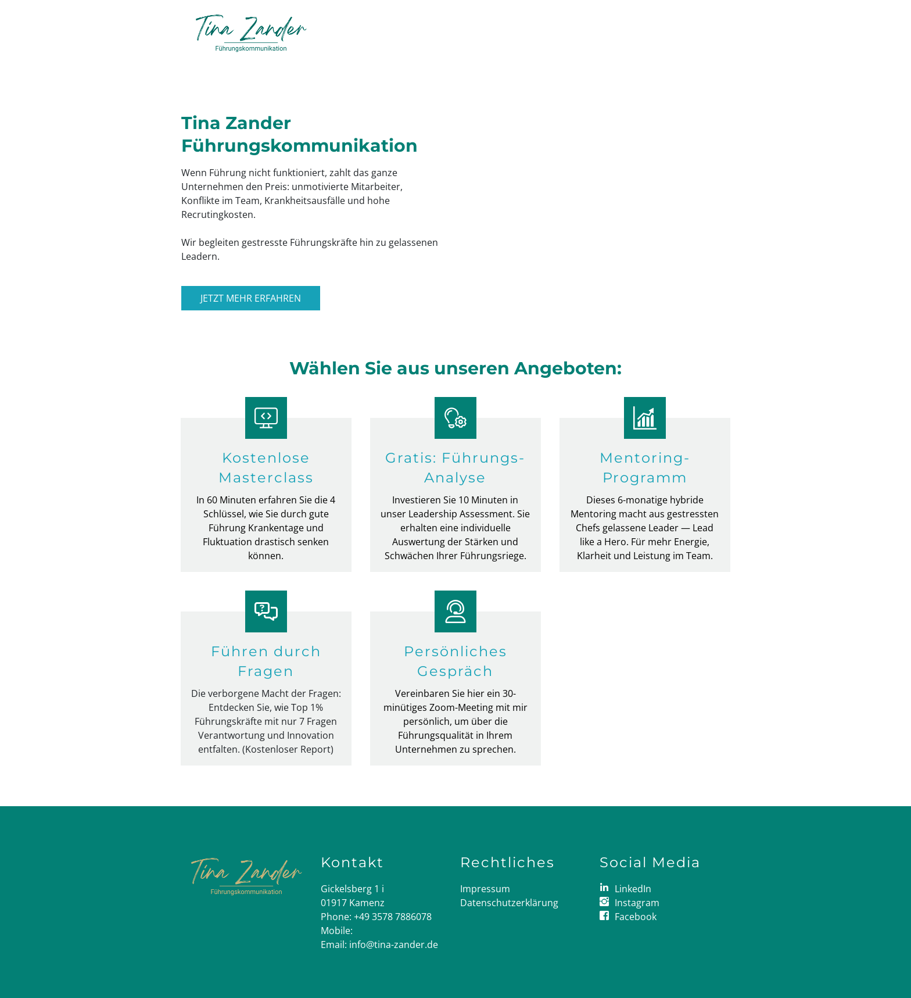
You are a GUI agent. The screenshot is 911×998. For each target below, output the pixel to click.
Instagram (637, 902)
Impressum (485, 888)
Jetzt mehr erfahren (250, 298)
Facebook (636, 916)
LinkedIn (633, 888)
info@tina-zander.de (393, 944)
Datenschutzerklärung (509, 902)
